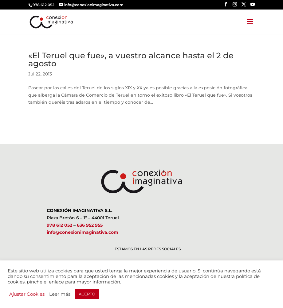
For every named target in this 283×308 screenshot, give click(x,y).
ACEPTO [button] (87, 293)
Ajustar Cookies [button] (27, 294)
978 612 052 (59, 225)
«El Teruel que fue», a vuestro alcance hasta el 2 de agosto (131, 59)
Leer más (59, 294)
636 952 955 (90, 225)
